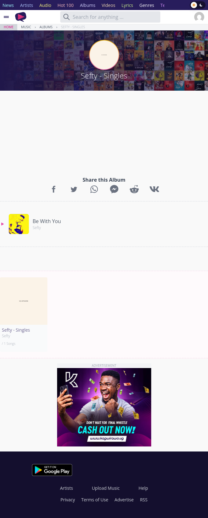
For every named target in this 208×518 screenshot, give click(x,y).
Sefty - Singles (73, 27)
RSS (143, 500)
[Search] (66, 17)
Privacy (68, 500)
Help (143, 488)
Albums (46, 27)
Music (26, 27)
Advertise (124, 500)
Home (8, 27)
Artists (66, 488)
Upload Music (106, 488)
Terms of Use (94, 500)
